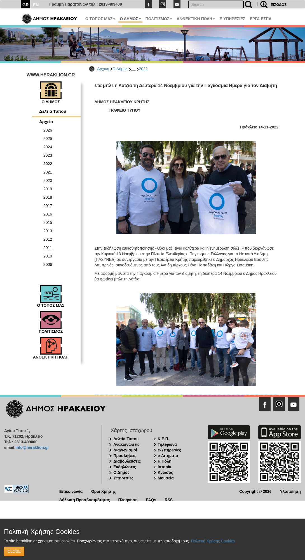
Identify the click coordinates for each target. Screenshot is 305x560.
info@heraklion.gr (32, 447)
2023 (47, 155)
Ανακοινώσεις (126, 444)
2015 (47, 222)
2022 (143, 69)
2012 (47, 239)
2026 (47, 130)
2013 (47, 231)
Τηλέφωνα (167, 444)
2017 (47, 205)
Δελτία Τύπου (52, 111)
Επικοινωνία (71, 491)
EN (36, 4)
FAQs (151, 499)
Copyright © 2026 (255, 491)
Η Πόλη (165, 461)
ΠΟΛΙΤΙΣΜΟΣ (159, 19)
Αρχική (103, 69)
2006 (47, 264)
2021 (47, 172)
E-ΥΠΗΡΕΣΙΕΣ (232, 19)
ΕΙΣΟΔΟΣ (279, 5)
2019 (47, 189)
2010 (47, 256)
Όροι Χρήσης (103, 491)
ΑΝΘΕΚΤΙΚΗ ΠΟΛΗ (196, 19)
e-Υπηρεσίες (169, 450)
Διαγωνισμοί (125, 450)
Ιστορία (165, 467)
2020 (47, 180)
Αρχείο (46, 121)
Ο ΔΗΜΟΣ (130, 19)
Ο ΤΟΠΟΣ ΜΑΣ (100, 19)
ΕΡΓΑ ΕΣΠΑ (261, 19)
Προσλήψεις (124, 455)
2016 (47, 214)
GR (25, 4)
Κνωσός (165, 472)
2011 (47, 247)
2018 (47, 197)
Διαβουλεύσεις (127, 461)
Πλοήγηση (128, 499)
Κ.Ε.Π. (163, 439)
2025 (47, 138)
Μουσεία (166, 478)
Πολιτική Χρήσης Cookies (213, 541)
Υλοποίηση (290, 491)
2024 (47, 147)
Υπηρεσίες (123, 478)
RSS (169, 499)
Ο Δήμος (120, 69)
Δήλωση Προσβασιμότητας (84, 499)
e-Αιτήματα (168, 455)
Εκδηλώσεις (124, 467)
